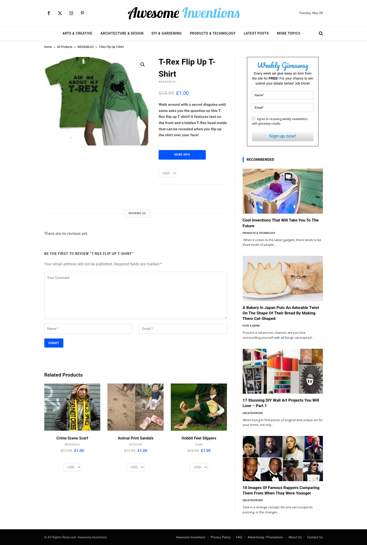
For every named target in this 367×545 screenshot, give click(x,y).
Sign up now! (282, 135)
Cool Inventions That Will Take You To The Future (281, 223)
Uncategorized (253, 413)
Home (48, 47)
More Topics (288, 33)
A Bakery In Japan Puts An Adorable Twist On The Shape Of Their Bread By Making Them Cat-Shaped (281, 313)
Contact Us (315, 537)
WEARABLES (85, 47)
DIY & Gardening (167, 33)
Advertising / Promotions (265, 537)
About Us (295, 537)
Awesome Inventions (190, 537)
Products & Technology (213, 33)
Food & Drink (251, 325)
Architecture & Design (122, 33)
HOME (199, 444)
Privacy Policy (221, 537)
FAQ (239, 537)
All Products (64, 47)
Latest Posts (256, 33)
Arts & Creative (77, 33)
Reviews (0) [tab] (137, 213)
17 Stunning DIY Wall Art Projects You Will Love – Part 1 (281, 403)
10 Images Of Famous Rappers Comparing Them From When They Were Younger (281, 490)
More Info (182, 154)
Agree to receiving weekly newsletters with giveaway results (279, 121)
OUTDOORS (135, 444)
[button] (142, 64)
